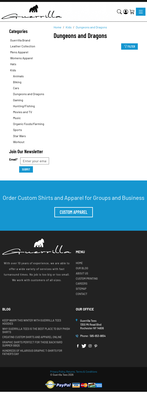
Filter (129, 46)
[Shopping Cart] (132, 12)
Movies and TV (22, 112)
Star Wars (19, 136)
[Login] (125, 12)
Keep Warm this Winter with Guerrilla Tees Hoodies (31, 322)
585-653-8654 (98, 336)
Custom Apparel (73, 212)
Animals (18, 76)
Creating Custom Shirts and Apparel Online (32, 337)
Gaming (18, 100)
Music (17, 118)
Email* (13, 159)
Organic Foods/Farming (28, 124)
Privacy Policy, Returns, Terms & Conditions (73, 371)
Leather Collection (22, 46)
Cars (16, 88)
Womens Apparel (21, 58)
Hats (13, 64)
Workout (18, 142)
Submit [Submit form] (26, 169)
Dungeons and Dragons (28, 94)
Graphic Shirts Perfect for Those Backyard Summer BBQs (32, 344)
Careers (81, 283)
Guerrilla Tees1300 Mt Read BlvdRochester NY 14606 (92, 324)
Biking (17, 82)
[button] (119, 12)
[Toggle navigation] (140, 12)
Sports (17, 130)
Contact (81, 294)
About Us (82, 273)
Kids (13, 70)
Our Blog (82, 268)
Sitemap (81, 288)
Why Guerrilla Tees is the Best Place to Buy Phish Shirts (36, 330)
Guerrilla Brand (20, 40)
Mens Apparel (19, 52)
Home (79, 263)
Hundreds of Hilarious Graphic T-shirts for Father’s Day (32, 352)
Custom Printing (87, 278)
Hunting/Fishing (24, 106)
